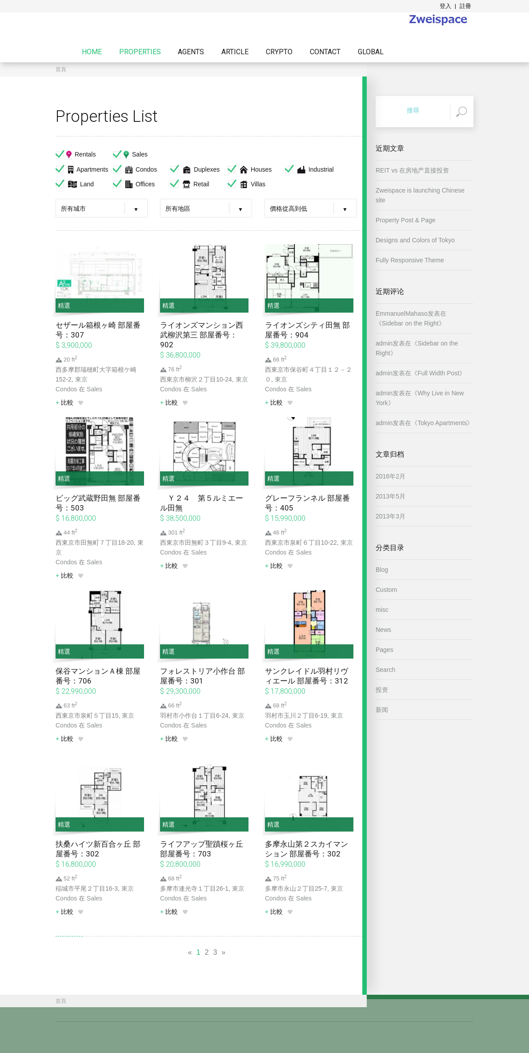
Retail (189, 184)
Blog (382, 569)
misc (382, 609)
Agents (191, 52)
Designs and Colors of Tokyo (415, 240)
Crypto (279, 52)
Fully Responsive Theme (410, 260)
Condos (135, 169)
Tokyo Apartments (442, 422)
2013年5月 (390, 496)
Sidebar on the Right (410, 323)
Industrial (309, 169)
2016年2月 (390, 476)
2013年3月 (390, 516)
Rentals (76, 154)
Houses (250, 169)
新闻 (382, 709)
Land (75, 184)
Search (385, 669)
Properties (140, 52)
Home (92, 52)
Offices (134, 184)
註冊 (465, 6)
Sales (130, 154)
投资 (382, 689)
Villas (246, 184)
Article (234, 52)
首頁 (61, 69)
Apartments (82, 169)
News (383, 629)
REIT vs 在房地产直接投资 (412, 170)
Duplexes (195, 169)
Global (371, 52)
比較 (64, 402)
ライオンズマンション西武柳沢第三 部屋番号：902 (201, 335)
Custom (386, 589)
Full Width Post (438, 373)
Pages (384, 649)
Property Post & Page (406, 220)
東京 (81, 379)
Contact (325, 52)
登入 (445, 6)
